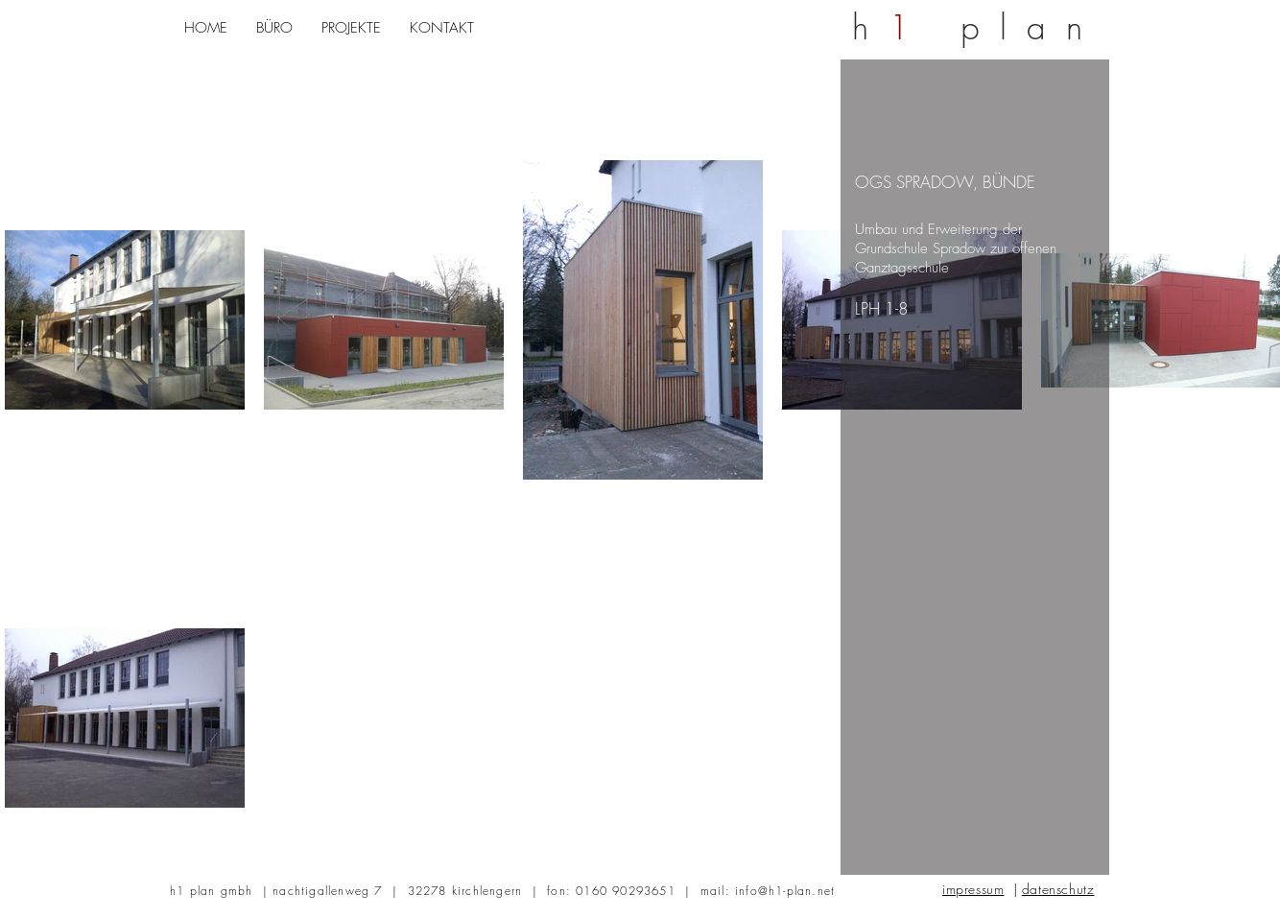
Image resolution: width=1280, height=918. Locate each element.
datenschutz (1058, 889)
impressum (973, 889)
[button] (274, 28)
